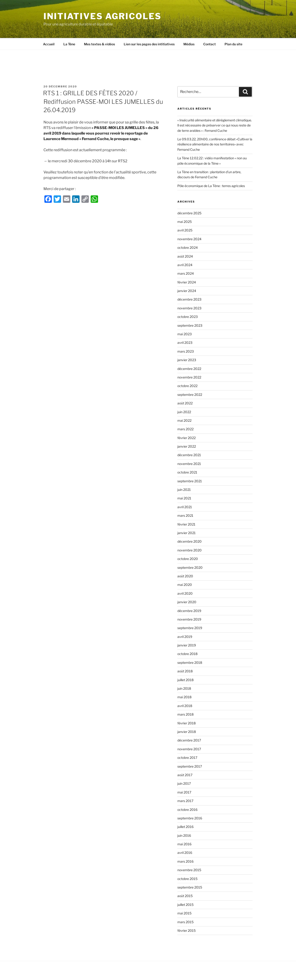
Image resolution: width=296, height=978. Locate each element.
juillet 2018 (185, 680)
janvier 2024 (186, 291)
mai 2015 (184, 913)
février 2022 (186, 438)
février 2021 (186, 524)
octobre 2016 (187, 810)
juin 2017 (184, 783)
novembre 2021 (189, 464)
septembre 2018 (189, 662)
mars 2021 (185, 515)
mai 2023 (184, 334)
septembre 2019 (189, 628)
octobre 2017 (187, 758)
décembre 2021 (189, 455)
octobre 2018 (187, 654)
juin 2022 (184, 412)
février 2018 (186, 723)
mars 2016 (185, 861)
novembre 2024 (189, 239)
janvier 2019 (186, 645)
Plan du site (233, 44)
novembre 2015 (189, 870)
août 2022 (185, 403)
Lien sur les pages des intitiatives (149, 44)
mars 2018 (185, 714)
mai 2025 (184, 222)
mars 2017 (185, 801)
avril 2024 (184, 265)
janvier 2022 (186, 446)
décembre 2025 (189, 213)
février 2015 (186, 930)
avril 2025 (184, 230)
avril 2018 (184, 706)
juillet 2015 (185, 905)
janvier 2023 (186, 360)
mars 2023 (185, 351)
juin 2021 (184, 490)
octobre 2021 (187, 472)
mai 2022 (184, 420)
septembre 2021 (189, 481)
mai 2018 (184, 697)
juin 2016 (184, 835)
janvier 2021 (186, 533)
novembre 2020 (189, 550)
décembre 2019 (189, 611)
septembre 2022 (189, 395)
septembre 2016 (189, 818)
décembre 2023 (189, 299)
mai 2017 (184, 792)
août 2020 (185, 576)
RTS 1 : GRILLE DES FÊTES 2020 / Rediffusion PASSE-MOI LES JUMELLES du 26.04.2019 (103, 101)
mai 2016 (184, 844)
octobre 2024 (187, 247)
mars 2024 (185, 273)
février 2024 (186, 282)
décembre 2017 (189, 740)
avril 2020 (185, 593)
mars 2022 (185, 429)
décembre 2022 (189, 369)
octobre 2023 (187, 317)
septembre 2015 (189, 887)
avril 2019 (184, 637)
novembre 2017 (189, 749)
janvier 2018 (186, 732)
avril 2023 (184, 342)
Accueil (49, 44)
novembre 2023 (189, 308)
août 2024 (185, 256)
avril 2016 (184, 853)
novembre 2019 (189, 619)
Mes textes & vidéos (99, 44)
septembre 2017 (189, 766)
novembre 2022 (189, 377)
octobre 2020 (187, 559)
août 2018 (185, 671)
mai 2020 (184, 585)
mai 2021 (184, 498)
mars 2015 (185, 922)
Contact (209, 44)
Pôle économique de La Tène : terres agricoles (211, 186)
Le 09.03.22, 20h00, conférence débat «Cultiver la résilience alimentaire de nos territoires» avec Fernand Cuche (214, 144)
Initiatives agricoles (102, 16)
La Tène (69, 44)
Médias (188, 44)
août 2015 (185, 896)
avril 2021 (184, 507)
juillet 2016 (185, 827)
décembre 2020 (189, 541)
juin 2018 (184, 688)
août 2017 (184, 775)
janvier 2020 (186, 602)
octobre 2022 (187, 386)
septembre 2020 (190, 567)
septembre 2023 (189, 325)
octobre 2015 (187, 879)
